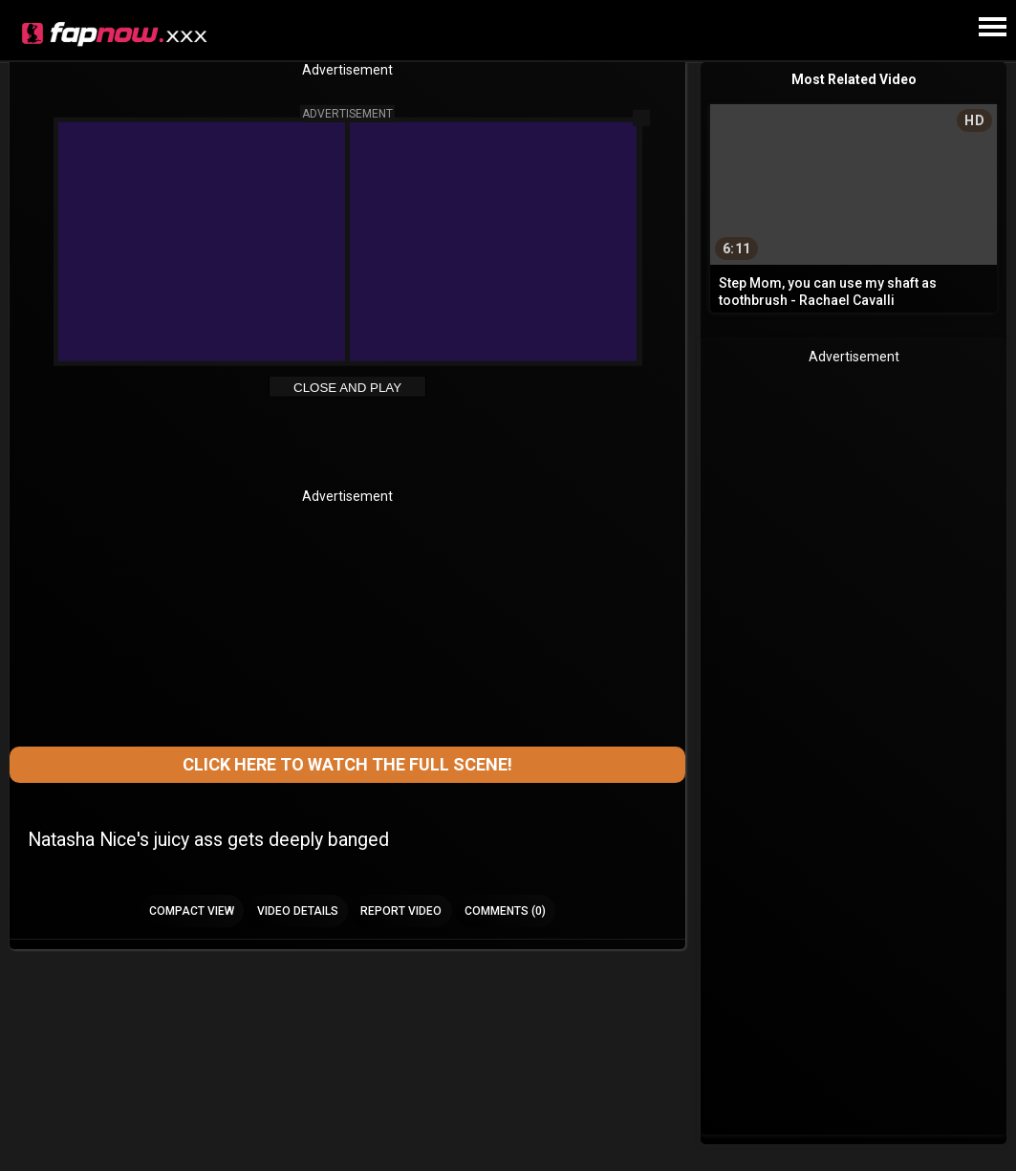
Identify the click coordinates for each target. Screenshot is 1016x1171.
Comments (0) (505, 911)
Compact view (191, 911)
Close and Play (347, 387)
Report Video (401, 911)
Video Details (297, 911)
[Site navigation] (992, 28)
